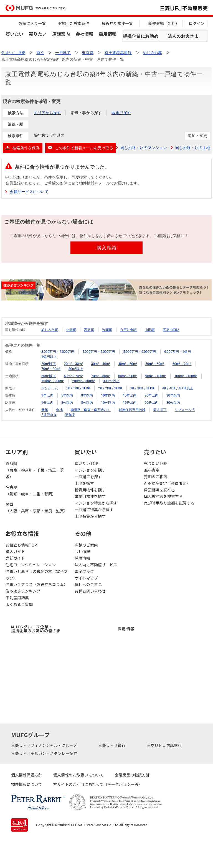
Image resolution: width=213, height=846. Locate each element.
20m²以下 (48, 364)
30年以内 (173, 395)
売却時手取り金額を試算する (169, 503)
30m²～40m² (100, 364)
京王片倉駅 (128, 330)
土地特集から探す (90, 516)
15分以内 (130, 403)
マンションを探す (90, 470)
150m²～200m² (52, 381)
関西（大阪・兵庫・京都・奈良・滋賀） (37, 507)
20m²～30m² (73, 364)
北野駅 (71, 330)
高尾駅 (89, 330)
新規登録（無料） (163, 23)
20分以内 (151, 403)
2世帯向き (49, 415)
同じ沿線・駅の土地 (192, 147)
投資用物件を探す (90, 490)
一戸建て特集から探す (94, 509)
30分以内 (173, 403)
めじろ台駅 (49, 330)
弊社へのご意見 (88, 584)
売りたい (38, 33)
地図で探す (121, 112)
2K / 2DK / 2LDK (110, 388)
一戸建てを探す (88, 476)
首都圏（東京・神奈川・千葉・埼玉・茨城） (35, 470)
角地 (59, 410)
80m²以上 (76, 369)
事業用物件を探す (90, 496)
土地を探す (84, 483)
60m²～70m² (182, 364)
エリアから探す (47, 112)
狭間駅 (107, 330)
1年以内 (47, 395)
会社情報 (84, 33)
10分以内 (108, 403)
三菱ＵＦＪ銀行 (112, 745)
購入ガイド (15, 551)
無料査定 (151, 470)
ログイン (196, 23)
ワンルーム (49, 388)
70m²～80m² (50, 369)
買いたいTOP (86, 463)
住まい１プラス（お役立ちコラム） (37, 584)
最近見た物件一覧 (117, 23)
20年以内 (151, 395)
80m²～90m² (127, 376)
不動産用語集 (17, 597)
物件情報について (26, 784)
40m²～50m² (127, 364)
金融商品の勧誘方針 (132, 775)
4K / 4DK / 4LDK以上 (177, 388)
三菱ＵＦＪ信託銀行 (164, 745)
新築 (44, 410)
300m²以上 (111, 381)
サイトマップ (86, 578)
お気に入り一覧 (32, 23)
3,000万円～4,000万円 (57, 352)
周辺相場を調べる (159, 490)
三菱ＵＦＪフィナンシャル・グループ (44, 745)
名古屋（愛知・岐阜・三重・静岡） (31, 490)
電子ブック (84, 571)
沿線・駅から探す (86, 112)
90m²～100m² (155, 376)
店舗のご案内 (86, 545)
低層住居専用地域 (132, 410)
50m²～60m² (154, 364)
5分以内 (67, 403)
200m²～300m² (83, 381)
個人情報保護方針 (26, 775)
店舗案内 (61, 33)
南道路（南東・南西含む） (91, 410)
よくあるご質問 (19, 604)
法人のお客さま (183, 36)
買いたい (14, 33)
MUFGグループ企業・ (35, 628)
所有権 (70, 415)
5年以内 (67, 395)
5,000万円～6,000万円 (139, 352)
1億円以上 (49, 357)
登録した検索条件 (73, 23)
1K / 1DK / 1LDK (78, 388)
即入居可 (160, 410)
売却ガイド (15, 558)
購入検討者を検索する (163, 496)
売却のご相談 (155, 476)
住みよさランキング (23, 591)
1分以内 (47, 403)
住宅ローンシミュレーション (31, 564)
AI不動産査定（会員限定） (167, 483)
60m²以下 (48, 376)
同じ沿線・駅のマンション (143, 147)
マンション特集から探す (96, 503)
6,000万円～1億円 (177, 352)
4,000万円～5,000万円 (98, 352)
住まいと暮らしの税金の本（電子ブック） (37, 575)
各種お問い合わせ (90, 591)
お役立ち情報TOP (21, 545)
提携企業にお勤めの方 (140, 36)
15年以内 (130, 395)
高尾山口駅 (171, 330)
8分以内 (87, 403)
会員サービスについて (29, 191)
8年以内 (87, 395)
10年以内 (108, 395)
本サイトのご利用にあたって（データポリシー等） (97, 784)
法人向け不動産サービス (96, 564)
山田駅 (150, 330)
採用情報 (107, 33)
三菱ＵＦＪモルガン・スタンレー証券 (44, 753)
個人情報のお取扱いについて (78, 775)
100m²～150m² (185, 376)
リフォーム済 (185, 410)
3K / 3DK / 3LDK (142, 388)
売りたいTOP (156, 463)
